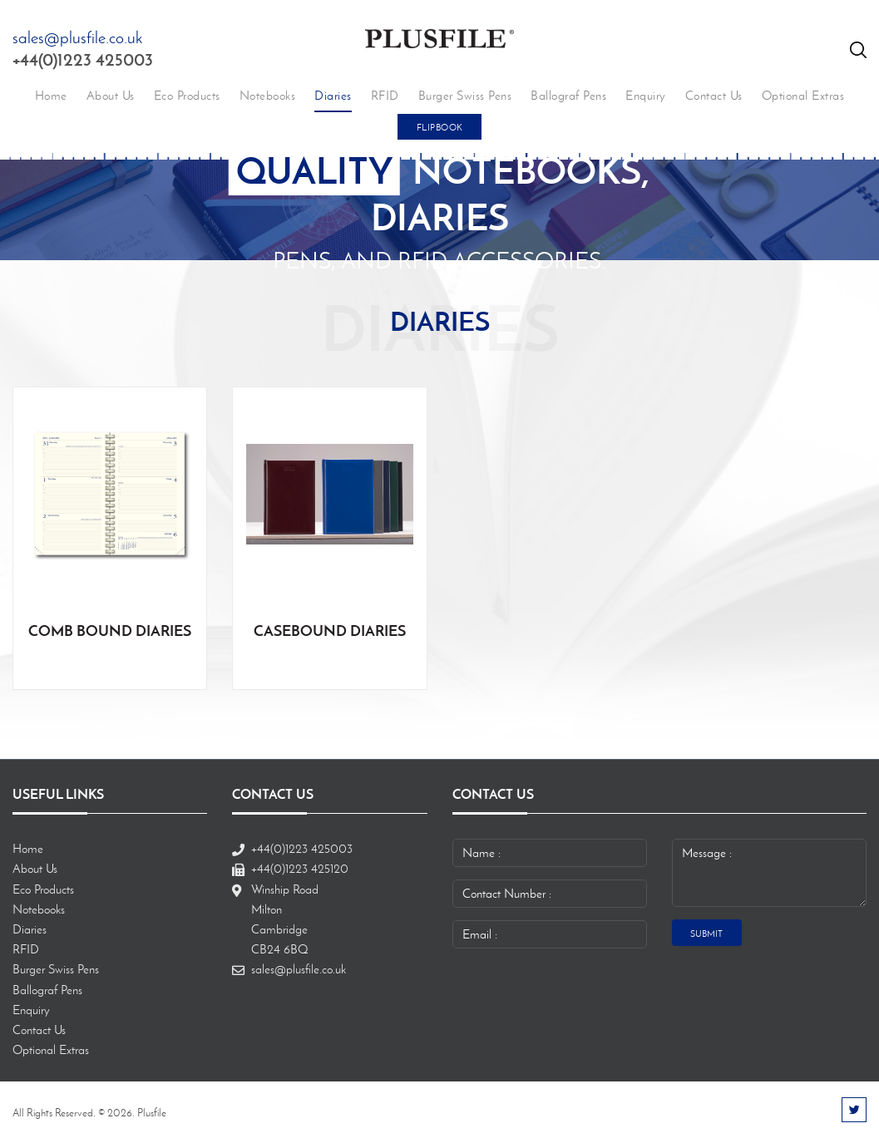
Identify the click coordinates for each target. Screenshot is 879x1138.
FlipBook (440, 127)
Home (51, 95)
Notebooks (268, 95)
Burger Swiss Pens (465, 95)
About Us (110, 95)
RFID (385, 95)
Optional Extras (803, 95)
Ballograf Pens (568, 95)
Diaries (333, 95)
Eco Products (187, 95)
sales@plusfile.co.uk (77, 37)
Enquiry (645, 95)
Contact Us (714, 95)
